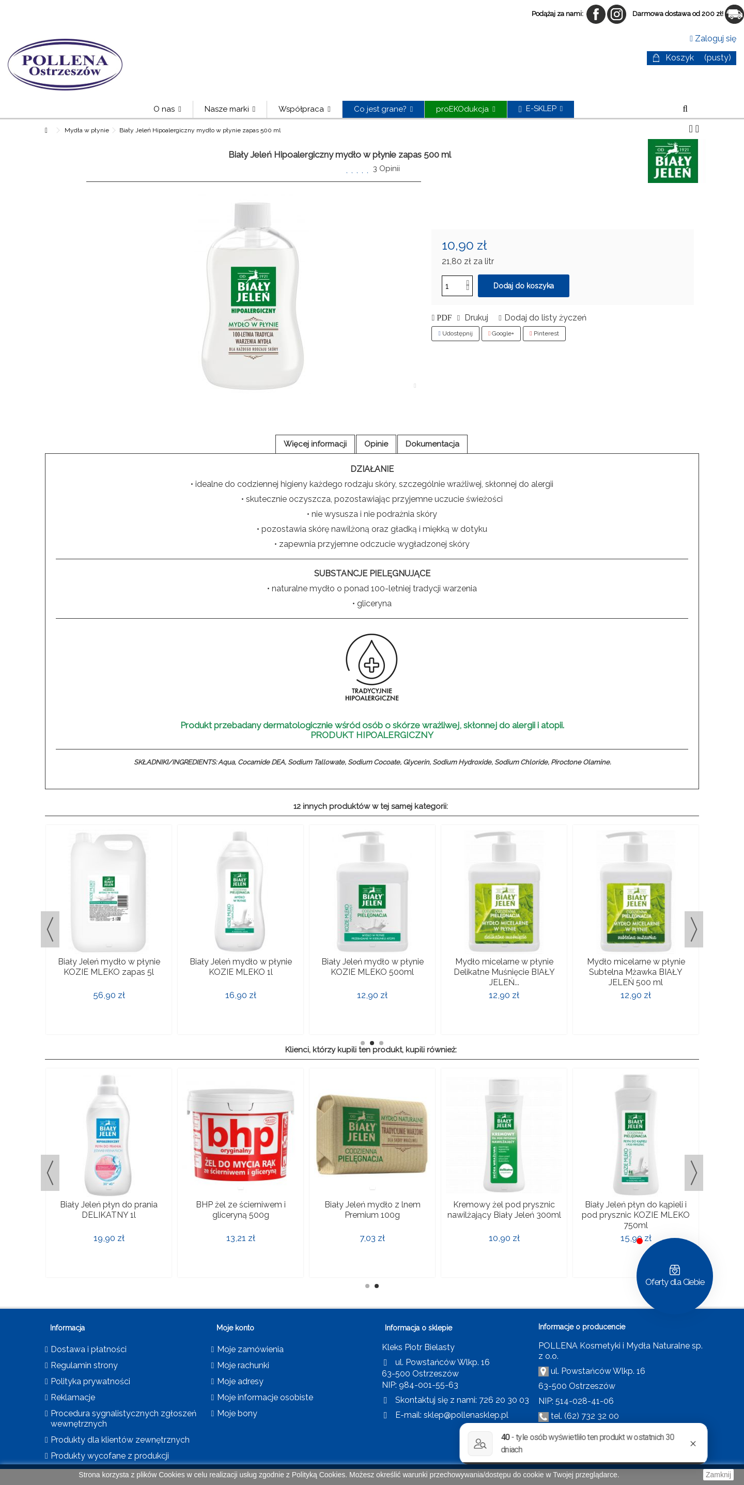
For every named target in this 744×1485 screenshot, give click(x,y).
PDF (443, 318)
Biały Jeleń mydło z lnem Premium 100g (372, 1210)
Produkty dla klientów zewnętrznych (120, 1440)
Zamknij (718, 1475)
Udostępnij (455, 333)
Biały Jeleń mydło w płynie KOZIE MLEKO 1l (241, 967)
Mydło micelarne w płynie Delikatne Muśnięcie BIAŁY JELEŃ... (504, 972)
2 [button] (372, 1043)
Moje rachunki (243, 1365)
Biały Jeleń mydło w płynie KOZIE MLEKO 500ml (372, 967)
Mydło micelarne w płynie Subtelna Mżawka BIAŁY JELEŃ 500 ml (636, 972)
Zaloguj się (713, 38)
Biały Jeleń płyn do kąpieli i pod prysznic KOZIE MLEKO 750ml (636, 1215)
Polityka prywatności (90, 1381)
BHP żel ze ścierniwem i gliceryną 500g (241, 1210)
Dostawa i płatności (89, 1349)
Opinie (376, 444)
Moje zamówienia (250, 1349)
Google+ (501, 333)
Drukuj (475, 318)
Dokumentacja (432, 444)
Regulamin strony (84, 1365)
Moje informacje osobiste (265, 1397)
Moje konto (235, 1328)
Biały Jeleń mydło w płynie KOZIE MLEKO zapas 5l (109, 967)
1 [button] (363, 1043)
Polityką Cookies (319, 1475)
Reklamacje (73, 1397)
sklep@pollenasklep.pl (466, 1415)
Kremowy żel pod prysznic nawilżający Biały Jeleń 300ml (504, 1210)
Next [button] (694, 929)
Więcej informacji (315, 444)
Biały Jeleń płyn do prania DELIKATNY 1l (109, 1210)
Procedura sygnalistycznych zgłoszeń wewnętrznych (123, 1419)
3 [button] (381, 1043)
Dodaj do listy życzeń (545, 318)
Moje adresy (240, 1381)
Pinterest (544, 333)
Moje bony (237, 1413)
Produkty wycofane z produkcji (110, 1456)
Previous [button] (50, 929)
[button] (230, 109)
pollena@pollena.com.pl (625, 1431)
